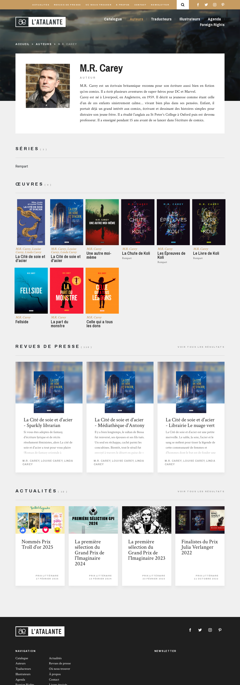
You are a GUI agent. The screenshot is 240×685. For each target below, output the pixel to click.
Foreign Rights (212, 24)
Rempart (21, 166)
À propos (123, 5)
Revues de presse (67, 5)
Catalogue (113, 19)
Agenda (214, 19)
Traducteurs (161, 19)
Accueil (22, 44)
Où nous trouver (98, 5)
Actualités (40, 5)
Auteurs (136, 19)
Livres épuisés (58, 682)
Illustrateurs (190, 19)
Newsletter (160, 5)
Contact (140, 5)
